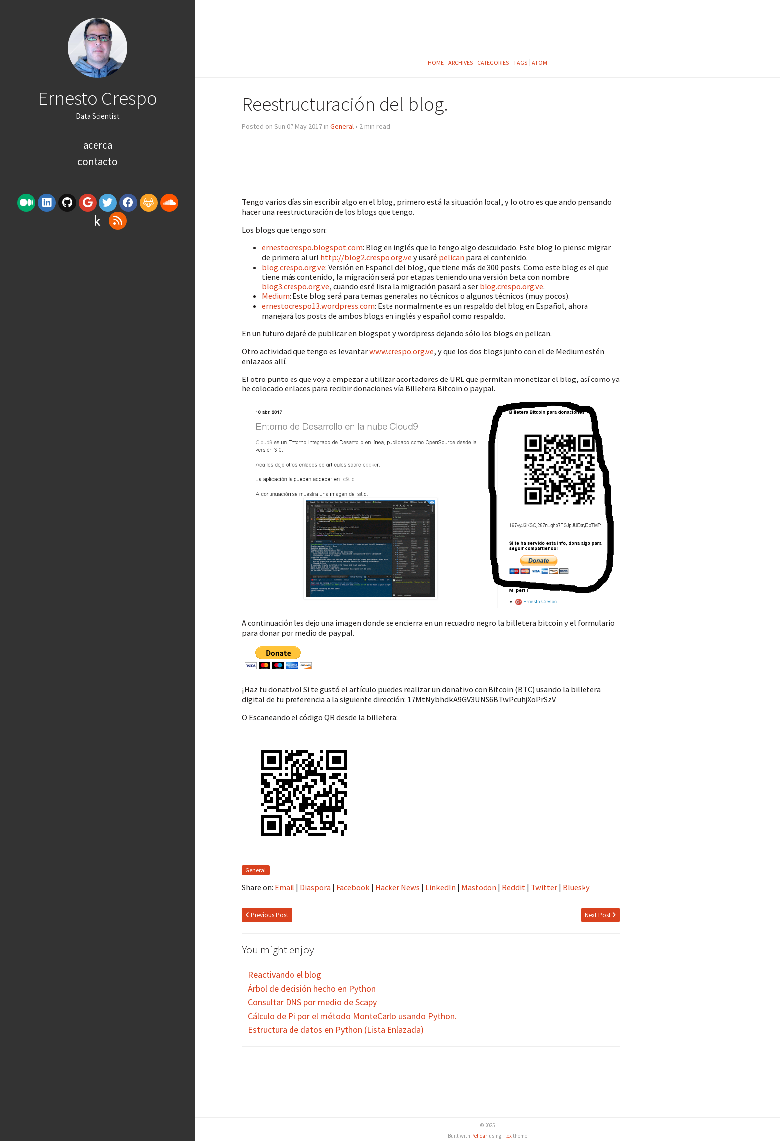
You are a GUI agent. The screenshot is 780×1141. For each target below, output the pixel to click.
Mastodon (478, 887)
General (342, 126)
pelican (451, 257)
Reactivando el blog (284, 974)
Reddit (513, 887)
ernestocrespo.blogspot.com (312, 247)
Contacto (97, 161)
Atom (539, 62)
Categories (493, 62)
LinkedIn (440, 887)
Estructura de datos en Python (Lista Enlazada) (336, 1029)
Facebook (353, 887)
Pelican (479, 1135)
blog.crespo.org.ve (293, 267)
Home (436, 62)
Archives (460, 62)
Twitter (544, 887)
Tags (520, 62)
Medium (276, 296)
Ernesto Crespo (97, 98)
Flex (507, 1135)
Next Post (600, 915)
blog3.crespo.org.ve (295, 286)
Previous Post (267, 915)
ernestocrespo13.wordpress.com (318, 306)
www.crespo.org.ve (401, 351)
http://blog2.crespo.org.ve (366, 257)
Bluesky (576, 887)
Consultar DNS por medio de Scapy (312, 1002)
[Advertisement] (97, 310)
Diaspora (315, 887)
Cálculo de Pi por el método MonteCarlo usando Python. (352, 1016)
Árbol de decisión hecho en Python (312, 988)
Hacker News (397, 887)
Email (284, 887)
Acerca (97, 145)
